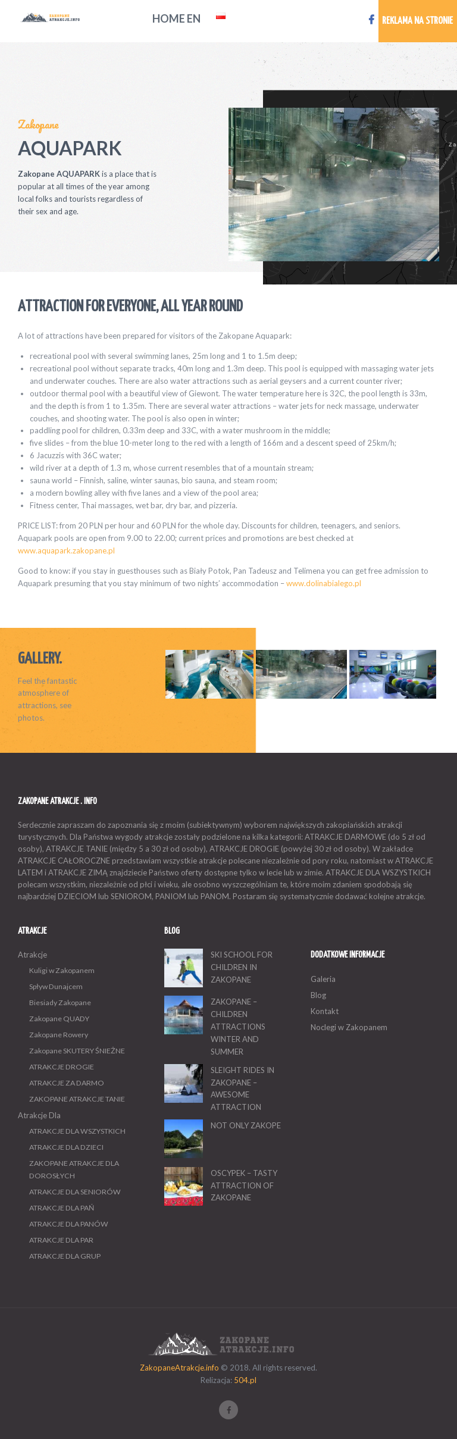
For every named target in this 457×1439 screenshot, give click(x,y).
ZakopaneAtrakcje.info (179, 1367)
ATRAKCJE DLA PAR (61, 1239)
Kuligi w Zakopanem (62, 970)
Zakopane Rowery (58, 1034)
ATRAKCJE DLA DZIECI (66, 1147)
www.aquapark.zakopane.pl (66, 550)
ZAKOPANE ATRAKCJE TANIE (77, 1098)
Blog (318, 995)
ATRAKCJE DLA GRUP (65, 1256)
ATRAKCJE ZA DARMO (66, 1082)
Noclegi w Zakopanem (349, 1027)
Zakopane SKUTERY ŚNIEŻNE (77, 1050)
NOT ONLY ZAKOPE (246, 1125)
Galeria (323, 979)
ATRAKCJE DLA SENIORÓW (75, 1191)
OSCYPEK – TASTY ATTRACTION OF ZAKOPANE (244, 1185)
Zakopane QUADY (59, 1018)
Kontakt (325, 1011)
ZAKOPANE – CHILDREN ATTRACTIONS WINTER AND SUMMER (238, 1026)
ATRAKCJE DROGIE (61, 1066)
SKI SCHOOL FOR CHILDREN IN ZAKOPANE (242, 967)
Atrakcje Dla (39, 1115)
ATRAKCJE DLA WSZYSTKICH (77, 1131)
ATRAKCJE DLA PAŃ (61, 1207)
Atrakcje (32, 954)
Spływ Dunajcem (56, 986)
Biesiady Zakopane (60, 1002)
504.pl (245, 1380)
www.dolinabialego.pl (323, 583)
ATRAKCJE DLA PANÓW (68, 1223)
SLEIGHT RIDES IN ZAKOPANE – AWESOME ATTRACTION (242, 1088)
